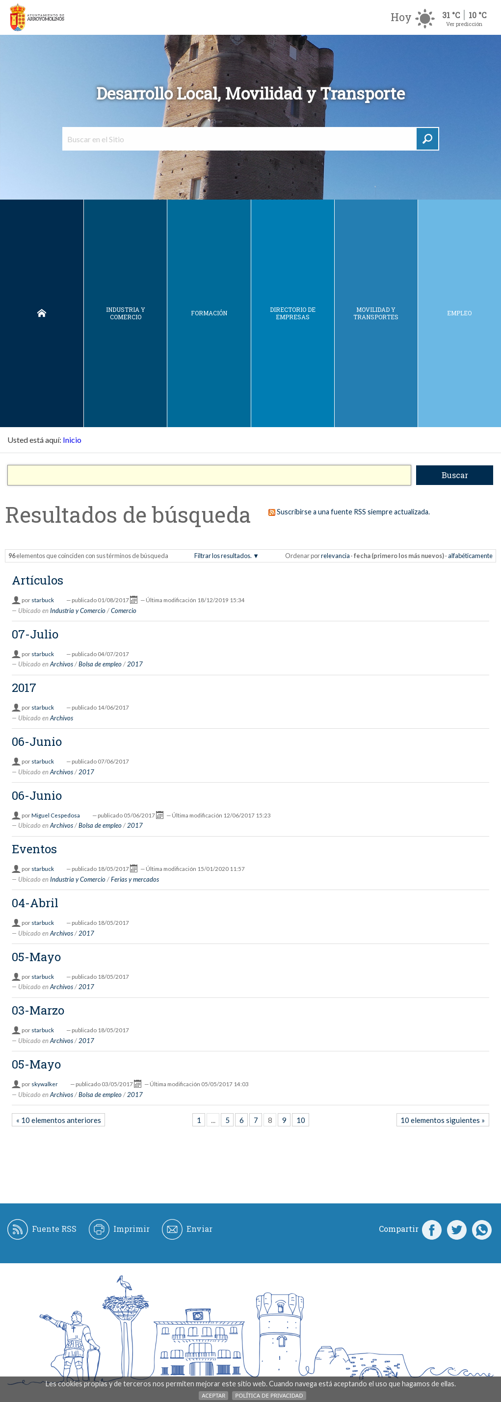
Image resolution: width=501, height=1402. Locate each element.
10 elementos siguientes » (442, 1120)
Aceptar (213, 1395)
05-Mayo (36, 957)
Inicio (41, 313)
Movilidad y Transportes (375, 313)
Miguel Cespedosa (55, 815)
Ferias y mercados (135, 879)
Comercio (123, 610)
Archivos (61, 664)
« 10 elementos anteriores (58, 1120)
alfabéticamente (470, 556)
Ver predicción (464, 23)
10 (300, 1120)
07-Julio (35, 634)
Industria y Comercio (125, 313)
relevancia (335, 556)
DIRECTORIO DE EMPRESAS (293, 313)
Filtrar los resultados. (223, 556)
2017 (135, 664)
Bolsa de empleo (100, 664)
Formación (209, 313)
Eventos (34, 849)
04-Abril (35, 903)
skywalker (44, 1084)
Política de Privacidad (269, 1395)
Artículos (37, 580)
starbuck (42, 600)
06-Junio (37, 741)
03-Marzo (38, 1010)
